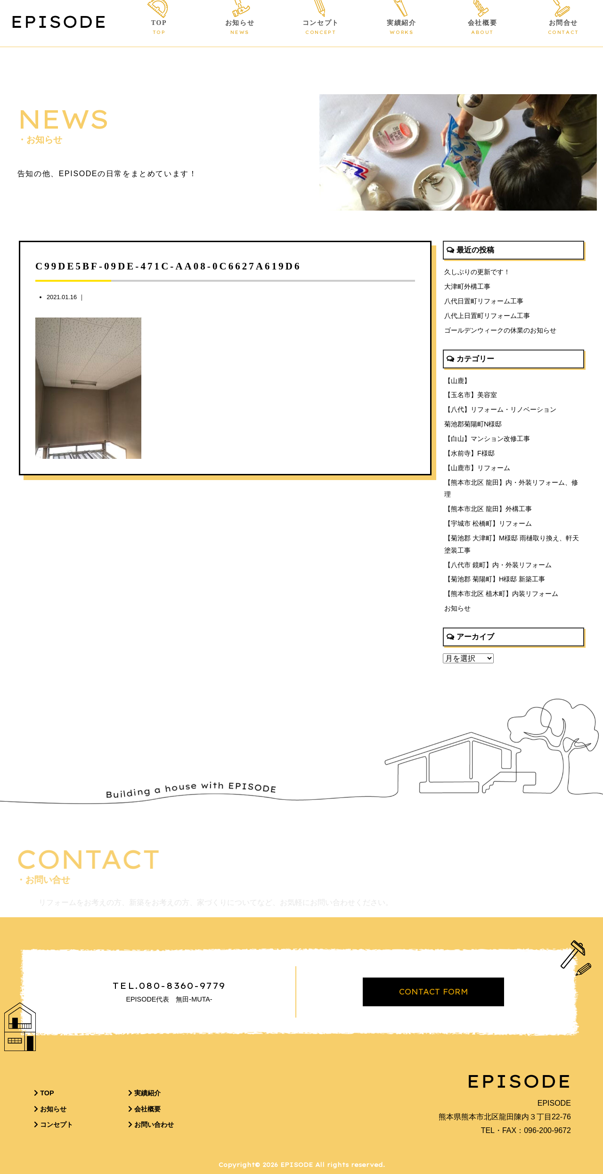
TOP (159, 27)
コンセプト (321, 27)
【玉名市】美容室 (470, 395)
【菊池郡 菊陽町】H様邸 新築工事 (494, 579)
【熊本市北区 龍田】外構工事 (488, 509)
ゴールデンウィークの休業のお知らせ (500, 330)
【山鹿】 (457, 380)
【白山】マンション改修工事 (487, 438)
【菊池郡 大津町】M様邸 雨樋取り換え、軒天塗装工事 (511, 544)
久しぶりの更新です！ (477, 272)
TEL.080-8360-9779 (169, 985)
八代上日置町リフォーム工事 (487, 315)
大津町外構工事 (467, 286)
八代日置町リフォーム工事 (483, 301)
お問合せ (563, 27)
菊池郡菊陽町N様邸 (473, 424)
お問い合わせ (151, 1124)
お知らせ (240, 27)
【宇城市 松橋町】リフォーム (488, 523)
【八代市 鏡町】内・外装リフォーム (498, 565)
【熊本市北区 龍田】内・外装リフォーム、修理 (511, 488)
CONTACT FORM (433, 991)
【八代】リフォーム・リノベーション (500, 409)
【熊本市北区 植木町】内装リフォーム (501, 593)
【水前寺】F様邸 (469, 453)
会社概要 (482, 27)
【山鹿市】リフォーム (477, 468)
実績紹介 (401, 27)
